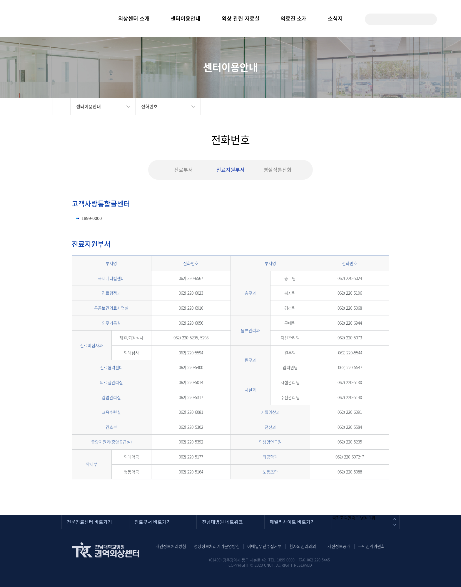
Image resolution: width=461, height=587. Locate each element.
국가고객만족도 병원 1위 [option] (353, 518)
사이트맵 (446, 19)
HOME (61, 106)
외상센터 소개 (134, 18)
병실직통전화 (277, 169)
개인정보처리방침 (171, 546)
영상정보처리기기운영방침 (217, 546)
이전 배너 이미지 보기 (394, 518)
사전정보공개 (339, 546)
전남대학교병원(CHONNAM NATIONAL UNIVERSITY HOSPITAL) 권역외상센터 (39, 19)
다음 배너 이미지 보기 (394, 525)
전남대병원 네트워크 (222, 521)
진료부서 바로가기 (152, 521)
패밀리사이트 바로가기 (292, 521)
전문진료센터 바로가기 (89, 521)
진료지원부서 (230, 169)
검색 (428, 19)
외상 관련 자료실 (241, 18)
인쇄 (401, 106)
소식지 (335, 18)
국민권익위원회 (371, 546)
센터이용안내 (186, 18)
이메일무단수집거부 (264, 546)
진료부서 (183, 169)
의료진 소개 (293, 18)
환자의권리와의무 (304, 546)
